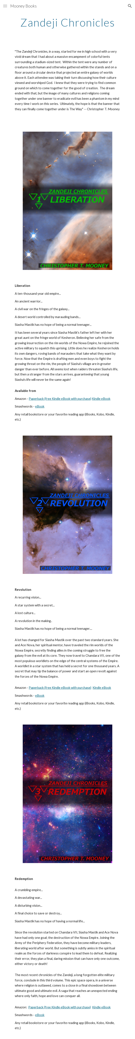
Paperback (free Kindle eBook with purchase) (60, 398)
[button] (5, 6)
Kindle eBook (101, 398)
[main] (67, 22)
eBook (39, 406)
